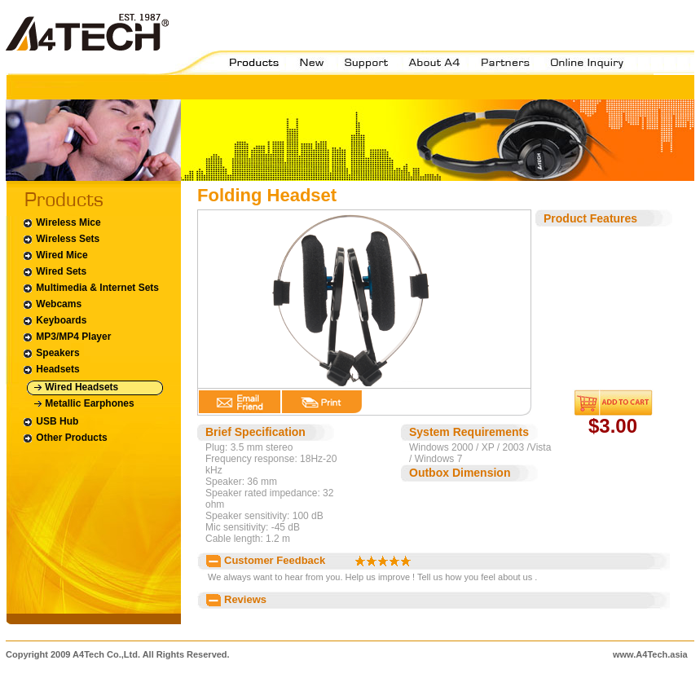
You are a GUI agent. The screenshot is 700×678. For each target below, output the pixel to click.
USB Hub (50, 421)
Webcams (51, 304)
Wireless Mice (61, 223)
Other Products (65, 438)
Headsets (51, 369)
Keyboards (54, 320)
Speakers (51, 353)
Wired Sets (54, 272)
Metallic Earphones (84, 404)
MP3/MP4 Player (66, 337)
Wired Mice (55, 255)
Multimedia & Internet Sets (90, 288)
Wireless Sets (60, 239)
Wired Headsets (76, 387)
